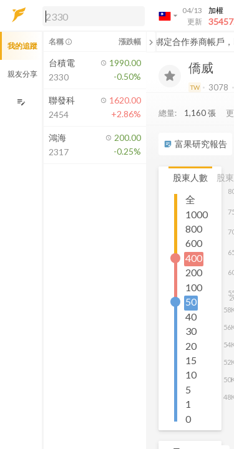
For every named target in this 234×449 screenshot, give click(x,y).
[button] (91, 15)
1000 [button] (196, 214)
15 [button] (191, 360)
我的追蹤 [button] (22, 46)
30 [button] (191, 331)
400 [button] (193, 258)
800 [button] (193, 228)
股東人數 (190, 177)
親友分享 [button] (22, 74)
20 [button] (191, 346)
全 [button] (190, 199)
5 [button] (188, 389)
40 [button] (191, 316)
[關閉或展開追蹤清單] (151, 42)
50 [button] (191, 301)
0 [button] (188, 419)
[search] (93, 16)
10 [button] (191, 374)
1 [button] (188, 404)
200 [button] (193, 272)
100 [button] (193, 287)
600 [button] (193, 243)
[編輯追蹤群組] (21, 102)
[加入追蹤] (169, 76)
